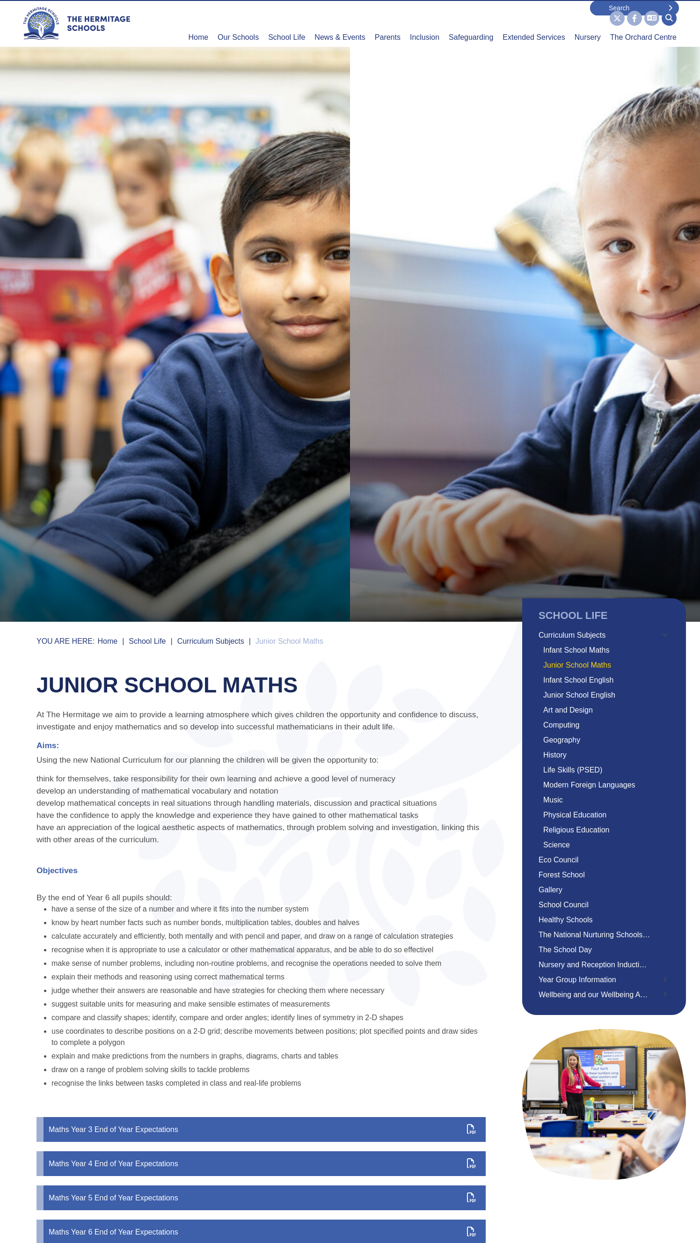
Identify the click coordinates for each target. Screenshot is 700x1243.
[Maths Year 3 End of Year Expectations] (261, 1129)
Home (107, 641)
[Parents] (387, 23)
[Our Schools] (238, 23)
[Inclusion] (424, 23)
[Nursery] (587, 23)
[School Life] (286, 23)
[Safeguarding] (471, 23)
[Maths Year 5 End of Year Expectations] (261, 1197)
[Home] (76, 23)
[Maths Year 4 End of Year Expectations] (261, 1163)
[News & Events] (340, 23)
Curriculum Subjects (210, 641)
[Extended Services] (533, 23)
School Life (147, 641)
